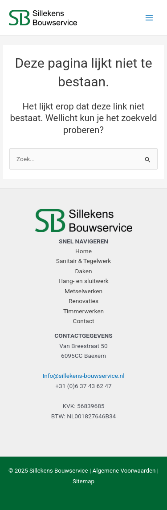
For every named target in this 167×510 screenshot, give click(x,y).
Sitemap (83, 481)
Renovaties (83, 300)
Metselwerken (83, 291)
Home (83, 251)
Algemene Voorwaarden (124, 470)
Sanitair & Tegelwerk (83, 260)
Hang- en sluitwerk (83, 280)
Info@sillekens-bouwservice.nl (84, 375)
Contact (83, 320)
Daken (83, 271)
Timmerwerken (83, 311)
